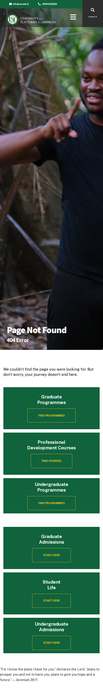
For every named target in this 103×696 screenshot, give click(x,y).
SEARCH (92, 16)
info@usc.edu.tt (21, 4)
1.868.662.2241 (49, 4)
